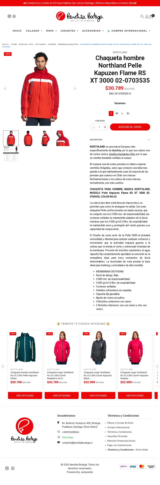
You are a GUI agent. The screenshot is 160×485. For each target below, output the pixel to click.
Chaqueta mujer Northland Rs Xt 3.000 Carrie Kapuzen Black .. (98, 375)
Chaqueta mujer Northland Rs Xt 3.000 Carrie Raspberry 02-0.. (60, 375)
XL (128, 113)
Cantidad (100, 121)
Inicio (17, 31)
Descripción (120, 139)
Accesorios (91, 31)
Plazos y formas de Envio (120, 423)
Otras (14, 45)
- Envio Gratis (127, 450)
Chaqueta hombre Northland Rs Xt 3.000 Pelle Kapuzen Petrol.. (24, 375)
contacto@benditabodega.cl (77, 442)
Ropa (50, 31)
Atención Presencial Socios (121, 441)
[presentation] (5, 89)
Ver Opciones (25, 395)
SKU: (111, 93)
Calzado (32, 31)
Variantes (120, 103)
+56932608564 (70, 432)
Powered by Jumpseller (80, 472)
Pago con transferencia (119, 445)
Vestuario (40, 45)
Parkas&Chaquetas (68, 45)
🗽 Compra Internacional (127, 31)
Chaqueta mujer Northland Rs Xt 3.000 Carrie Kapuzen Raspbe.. (134, 375)
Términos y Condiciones (119, 432)
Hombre (52, 45)
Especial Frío (26, 45)
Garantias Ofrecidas (117, 436)
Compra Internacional (118, 427)
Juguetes (68, 31)
